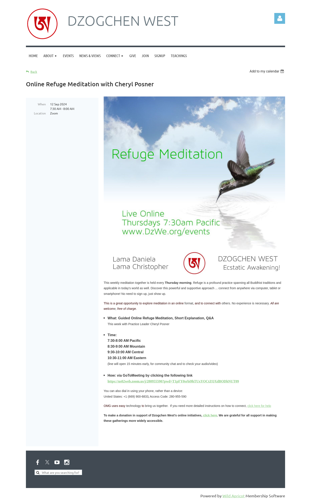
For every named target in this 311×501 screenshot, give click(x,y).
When (42, 104)
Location (40, 113)
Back (33, 72)
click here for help (259, 406)
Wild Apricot (233, 495)
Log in (279, 18)
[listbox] (267, 71)
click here (210, 415)
